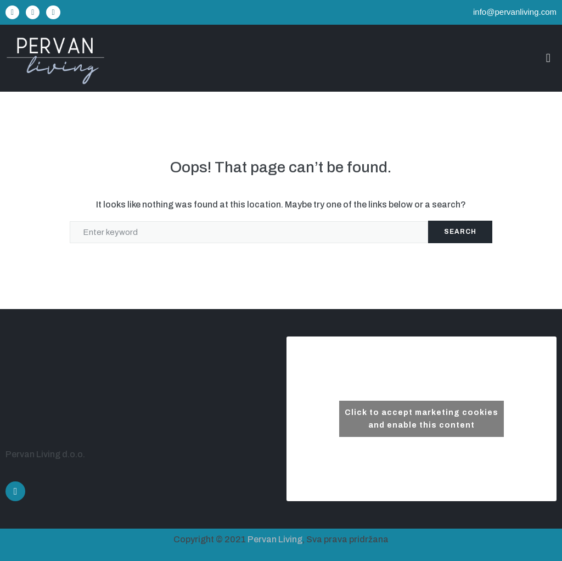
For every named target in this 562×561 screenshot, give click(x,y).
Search (460, 231)
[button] (548, 58)
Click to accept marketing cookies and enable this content (421, 418)
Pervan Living (275, 539)
